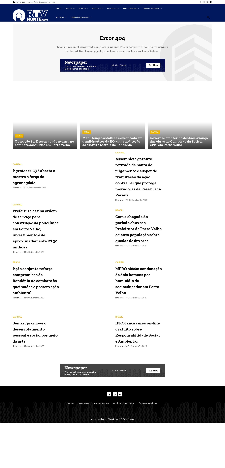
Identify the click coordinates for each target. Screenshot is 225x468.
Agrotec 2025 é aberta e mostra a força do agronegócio (36, 178)
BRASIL (119, 231)
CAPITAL (155, 134)
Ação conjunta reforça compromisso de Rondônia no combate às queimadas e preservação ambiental (34, 321)
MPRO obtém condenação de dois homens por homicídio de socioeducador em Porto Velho (137, 318)
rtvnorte (17, 193)
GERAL (19, 138)
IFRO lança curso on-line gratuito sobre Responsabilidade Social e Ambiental (138, 376)
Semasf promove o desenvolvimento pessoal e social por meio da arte (36, 376)
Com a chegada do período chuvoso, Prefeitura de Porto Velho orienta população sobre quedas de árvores (137, 260)
